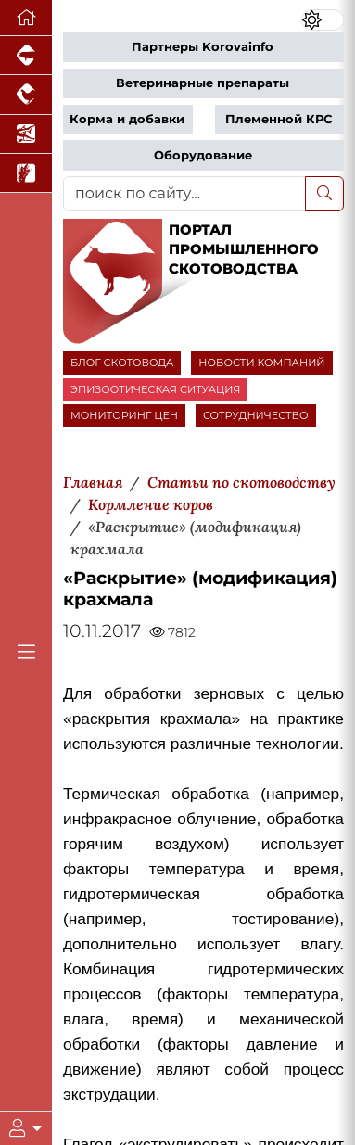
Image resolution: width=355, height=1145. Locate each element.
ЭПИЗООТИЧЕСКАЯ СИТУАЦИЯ (155, 389)
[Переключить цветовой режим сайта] (322, 20)
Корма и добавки (127, 119)
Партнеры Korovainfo (202, 47)
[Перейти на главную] (26, 18)
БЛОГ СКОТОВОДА (121, 362)
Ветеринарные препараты (202, 83)
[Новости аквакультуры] (26, 134)
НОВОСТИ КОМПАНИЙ (261, 362)
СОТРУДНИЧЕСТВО (256, 415)
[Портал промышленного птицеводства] (26, 94)
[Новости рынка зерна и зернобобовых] (26, 173)
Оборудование (203, 155)
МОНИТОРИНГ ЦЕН (124, 415)
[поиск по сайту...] (184, 193)
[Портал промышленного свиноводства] (26, 55)
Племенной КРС (278, 119)
